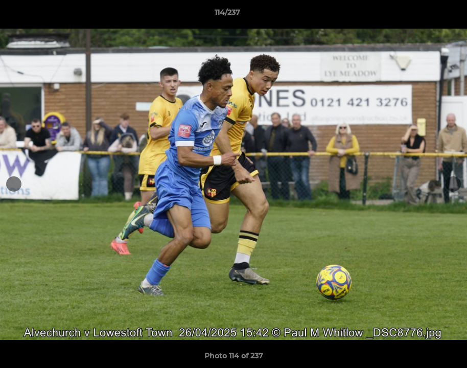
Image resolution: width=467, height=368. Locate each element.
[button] (424, 14)
